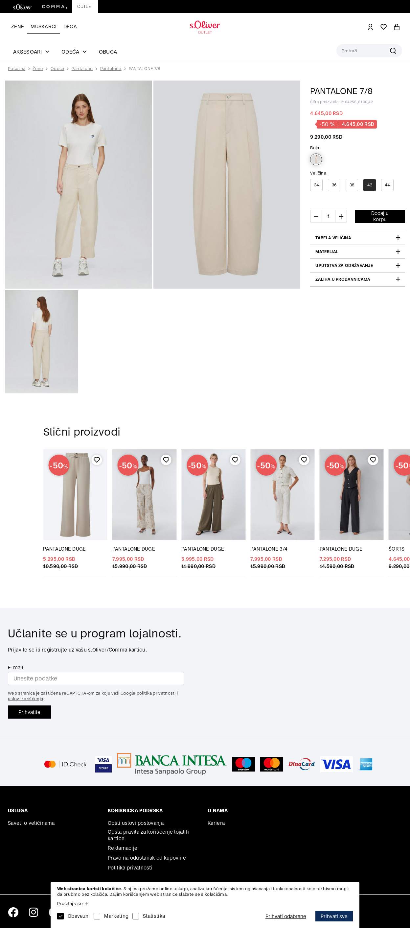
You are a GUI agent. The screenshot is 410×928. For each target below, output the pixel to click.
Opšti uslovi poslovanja (136, 823)
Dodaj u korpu (380, 216)
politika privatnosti (156, 693)
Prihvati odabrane (285, 916)
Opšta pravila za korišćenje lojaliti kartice (148, 835)
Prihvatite (29, 712)
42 (370, 185)
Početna (16, 68)
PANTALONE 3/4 (268, 549)
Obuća (108, 51)
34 (316, 185)
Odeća (57, 68)
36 (334, 185)
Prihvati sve (334, 916)
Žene (17, 26)
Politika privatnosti (130, 868)
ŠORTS (397, 549)
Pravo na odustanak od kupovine (147, 858)
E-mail (15, 667)
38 (352, 185)
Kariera (216, 823)
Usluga (18, 810)
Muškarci (44, 26)
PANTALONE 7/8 (144, 68)
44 (387, 185)
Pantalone (82, 68)
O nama (218, 810)
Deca (70, 26)
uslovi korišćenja (25, 699)
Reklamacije (122, 848)
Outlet (85, 6)
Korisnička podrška (135, 810)
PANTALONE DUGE (64, 549)
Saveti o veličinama (31, 823)
